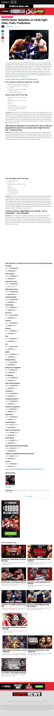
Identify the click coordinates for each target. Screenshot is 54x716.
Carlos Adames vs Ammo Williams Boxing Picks (13, 673)
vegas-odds (47, 490)
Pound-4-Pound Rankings (30, 701)
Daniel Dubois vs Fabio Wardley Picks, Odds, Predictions (39, 560)
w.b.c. (11, 492)
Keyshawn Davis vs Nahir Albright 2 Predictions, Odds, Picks (13, 560)
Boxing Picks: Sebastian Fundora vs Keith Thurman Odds (38, 650)
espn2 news (31, 490)
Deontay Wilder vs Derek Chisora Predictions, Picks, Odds (14, 628)
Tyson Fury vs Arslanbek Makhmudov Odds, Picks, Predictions (38, 605)
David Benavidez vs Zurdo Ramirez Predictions (13, 582)
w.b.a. (7, 492)
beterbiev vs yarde (17, 490)
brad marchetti (9, 26)
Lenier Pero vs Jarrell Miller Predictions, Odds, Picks (13, 605)
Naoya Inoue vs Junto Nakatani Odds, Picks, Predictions (39, 582)
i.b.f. (42, 490)
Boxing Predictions (10, 701)
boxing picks (25, 490)
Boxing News (44, 701)
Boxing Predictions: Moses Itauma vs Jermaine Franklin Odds (14, 650)
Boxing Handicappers (19, 701)
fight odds (38, 490)
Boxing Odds (38, 701)
